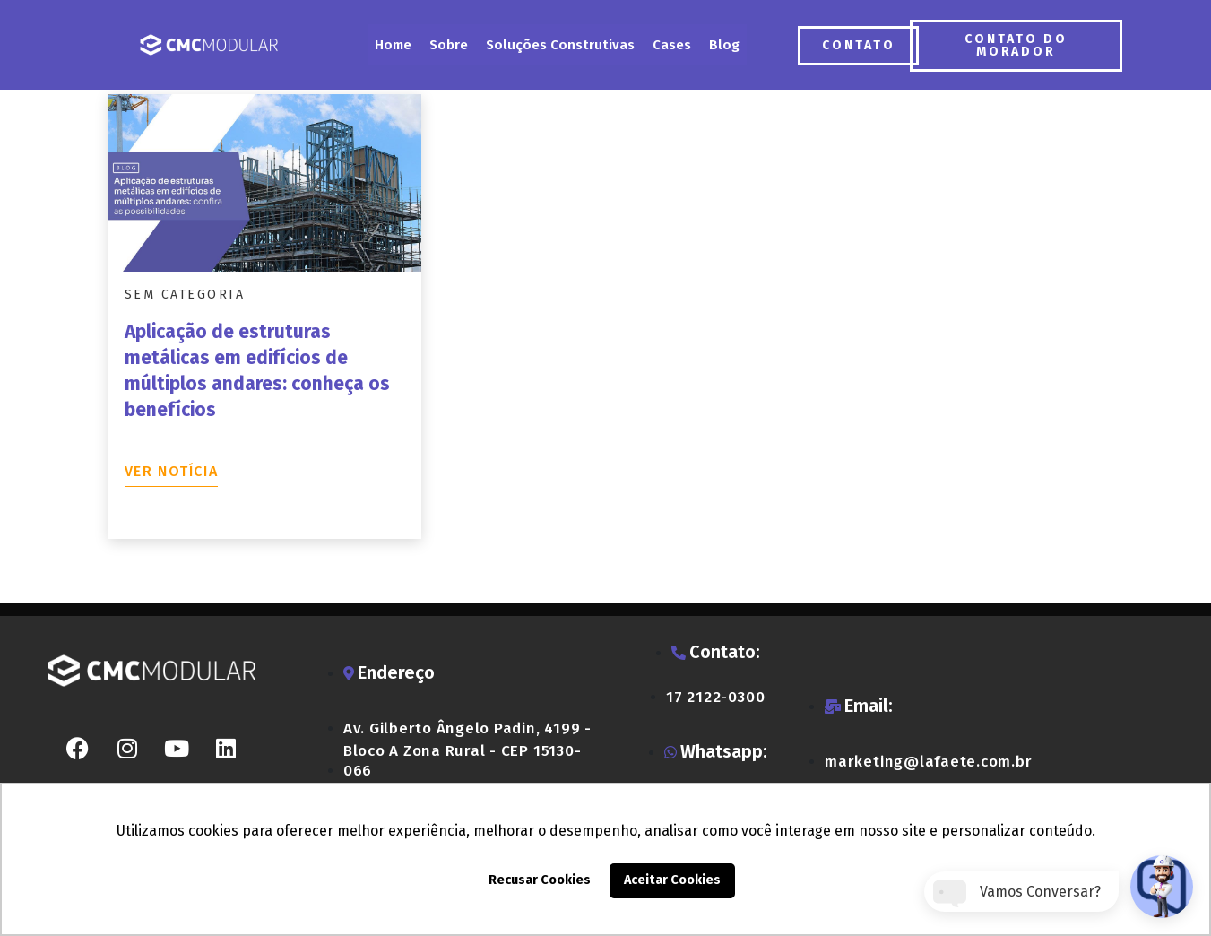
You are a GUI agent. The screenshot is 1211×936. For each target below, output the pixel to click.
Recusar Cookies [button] (540, 880)
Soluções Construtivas (560, 45)
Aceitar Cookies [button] (672, 880)
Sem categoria (185, 294)
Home (393, 45)
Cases (672, 45)
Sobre (448, 45)
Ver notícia (172, 471)
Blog (724, 45)
